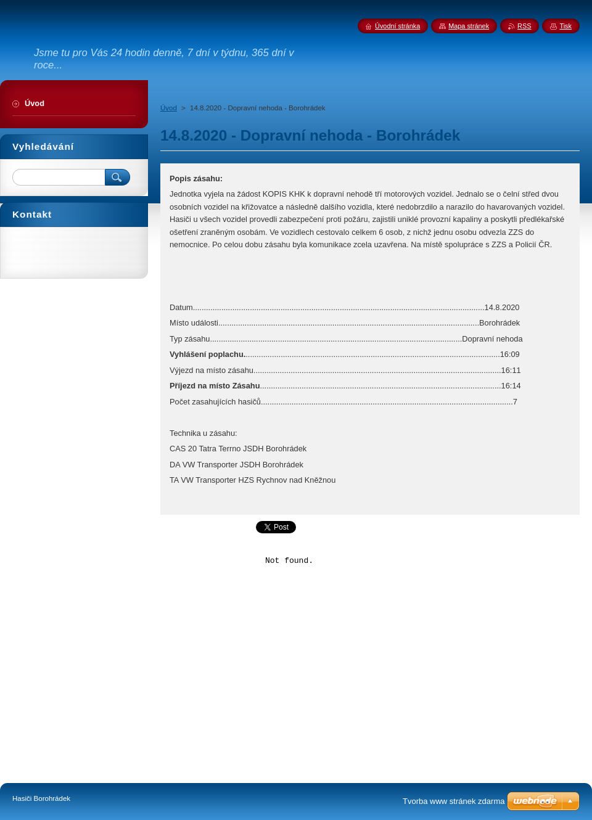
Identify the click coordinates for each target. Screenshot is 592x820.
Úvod (168, 108)
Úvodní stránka (397, 26)
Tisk (565, 26)
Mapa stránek (468, 26)
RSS (524, 26)
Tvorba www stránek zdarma (453, 801)
